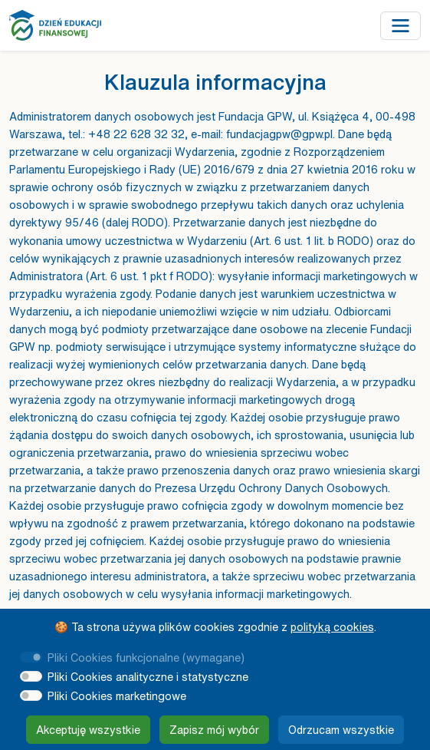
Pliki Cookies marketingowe (117, 696)
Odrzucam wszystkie (341, 729)
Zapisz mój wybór (214, 729)
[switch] (31, 676)
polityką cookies (332, 627)
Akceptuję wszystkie (88, 729)
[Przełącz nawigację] (400, 26)
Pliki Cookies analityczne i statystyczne (148, 676)
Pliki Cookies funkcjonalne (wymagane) (146, 657)
